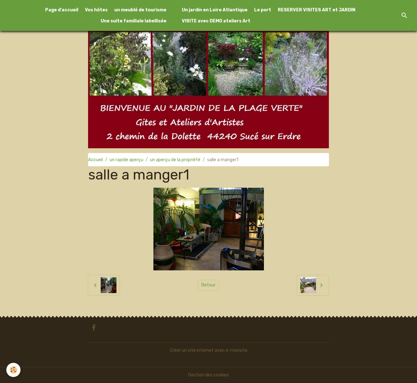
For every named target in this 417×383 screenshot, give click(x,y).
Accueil (95, 159)
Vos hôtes (96, 10)
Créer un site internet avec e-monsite (208, 350)
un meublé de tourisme (140, 10)
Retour (208, 285)
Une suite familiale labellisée (133, 21)
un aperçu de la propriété (175, 159)
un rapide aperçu (126, 159)
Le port (262, 10)
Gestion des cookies (208, 375)
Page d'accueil (61, 10)
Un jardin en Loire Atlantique (214, 10)
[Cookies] (13, 370)
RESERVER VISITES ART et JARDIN (316, 10)
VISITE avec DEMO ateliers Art (216, 21)
